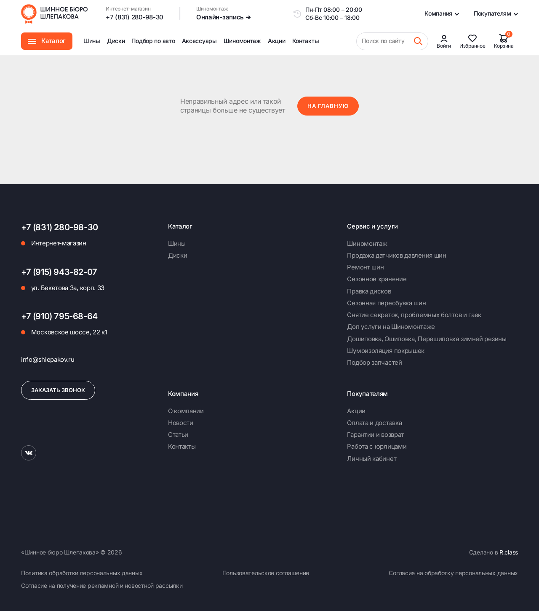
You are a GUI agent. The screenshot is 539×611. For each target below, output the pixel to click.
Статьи (178, 435)
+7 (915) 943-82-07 (59, 272)
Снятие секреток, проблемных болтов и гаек (414, 315)
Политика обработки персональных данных (81, 572)
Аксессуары (199, 40)
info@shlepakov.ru (48, 359)
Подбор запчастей (374, 362)
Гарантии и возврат (375, 435)
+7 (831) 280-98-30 (134, 17)
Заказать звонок (58, 390)
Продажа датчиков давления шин (396, 255)
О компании (186, 411)
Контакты (305, 40)
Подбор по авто (153, 40)
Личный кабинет (371, 459)
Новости (180, 423)
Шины (91, 40)
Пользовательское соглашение (265, 572)
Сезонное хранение (376, 279)
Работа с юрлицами (376, 446)
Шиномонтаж (242, 46)
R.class (508, 552)
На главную (328, 105)
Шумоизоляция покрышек (385, 351)
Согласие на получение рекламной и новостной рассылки (101, 585)
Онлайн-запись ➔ (223, 17)
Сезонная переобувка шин (386, 303)
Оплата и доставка (374, 423)
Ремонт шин (365, 267)
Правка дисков (369, 291)
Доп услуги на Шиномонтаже (391, 327)
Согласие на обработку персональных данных (453, 572)
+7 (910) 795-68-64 (59, 316)
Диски (116, 40)
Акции (277, 40)
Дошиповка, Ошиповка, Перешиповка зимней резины (426, 339)
